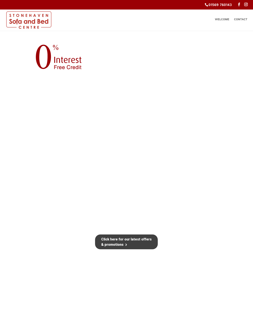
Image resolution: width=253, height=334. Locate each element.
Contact (240, 19)
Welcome (222, 19)
